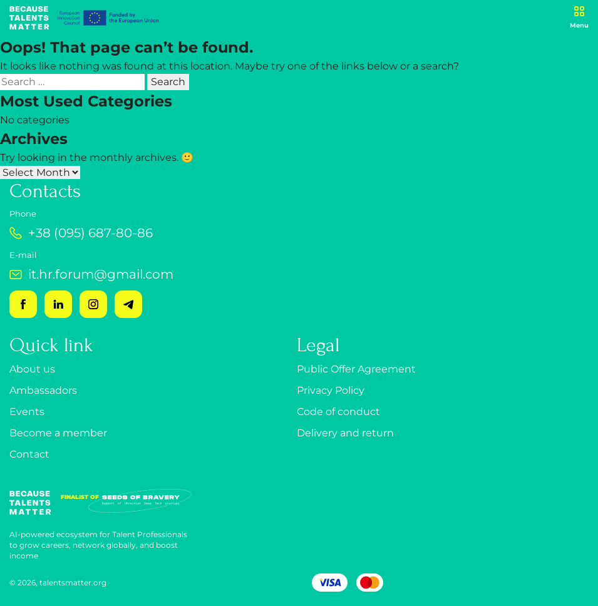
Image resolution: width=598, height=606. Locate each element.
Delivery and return (345, 433)
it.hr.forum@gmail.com (91, 274)
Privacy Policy (330, 390)
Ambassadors (43, 390)
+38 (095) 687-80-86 (81, 232)
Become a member (58, 433)
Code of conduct (338, 412)
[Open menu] (579, 17)
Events (26, 412)
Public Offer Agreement (356, 369)
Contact (29, 454)
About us (32, 369)
